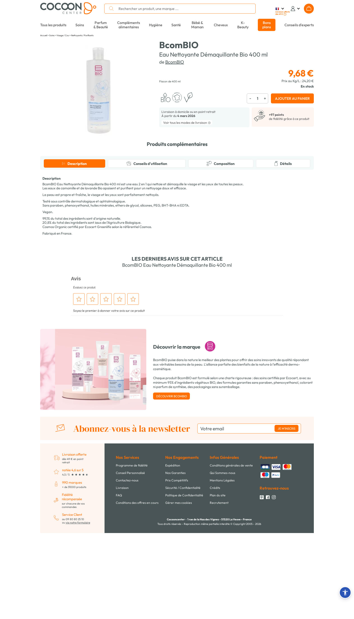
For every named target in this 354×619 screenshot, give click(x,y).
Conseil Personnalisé (130, 559)
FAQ (119, 581)
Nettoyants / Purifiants (82, 35)
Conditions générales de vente (231, 551)
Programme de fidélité (132, 551)
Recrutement (219, 589)
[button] (345, 592)
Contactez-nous (127, 566)
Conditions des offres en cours (137, 589)
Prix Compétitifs (176, 566)
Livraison (122, 574)
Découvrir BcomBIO (171, 482)
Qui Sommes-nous (222, 559)
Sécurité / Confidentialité (182, 574)
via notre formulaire (78, 608)
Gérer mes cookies (178, 589)
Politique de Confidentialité (184, 581)
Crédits (215, 574)
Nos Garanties (175, 559)
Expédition (172, 551)
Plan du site (218, 581)
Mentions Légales (222, 566)
